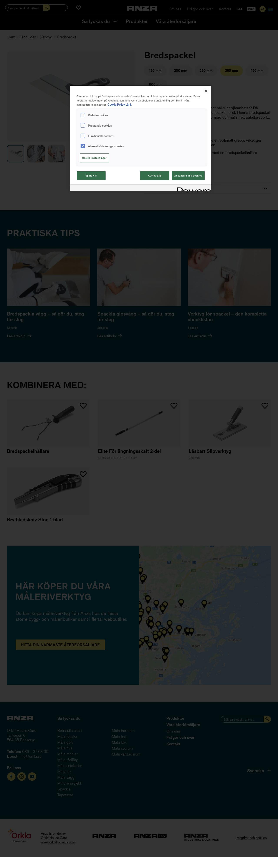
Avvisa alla (154, 175)
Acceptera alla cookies (188, 175)
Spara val (91, 175)
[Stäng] (206, 91)
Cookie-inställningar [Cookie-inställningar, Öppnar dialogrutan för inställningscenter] (94, 157)
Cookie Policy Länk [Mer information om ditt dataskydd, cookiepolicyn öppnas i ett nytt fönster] (120, 104)
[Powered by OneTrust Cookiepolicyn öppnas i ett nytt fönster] (192, 188)
